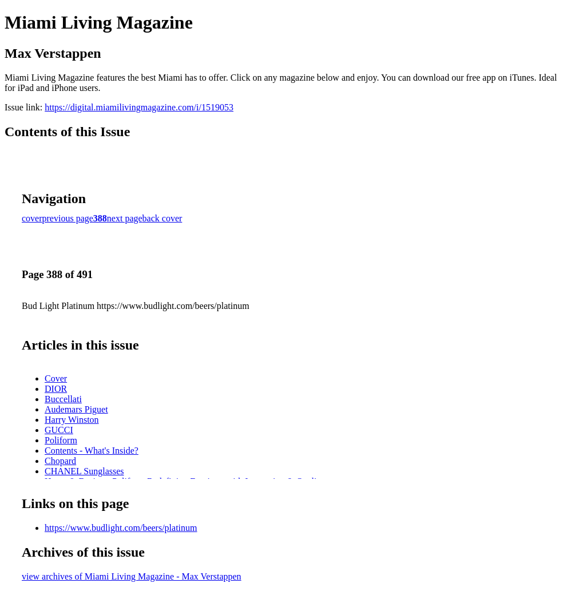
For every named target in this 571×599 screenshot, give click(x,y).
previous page (67, 218)
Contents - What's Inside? (91, 450)
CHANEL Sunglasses (84, 471)
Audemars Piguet (76, 409)
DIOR (56, 389)
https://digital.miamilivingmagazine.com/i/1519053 (139, 107)
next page (124, 218)
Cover (56, 378)
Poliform (61, 440)
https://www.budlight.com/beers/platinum (121, 528)
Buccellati (63, 399)
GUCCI (59, 430)
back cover (162, 218)
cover (32, 218)
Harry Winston (72, 420)
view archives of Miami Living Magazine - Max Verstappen (131, 576)
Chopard (60, 461)
